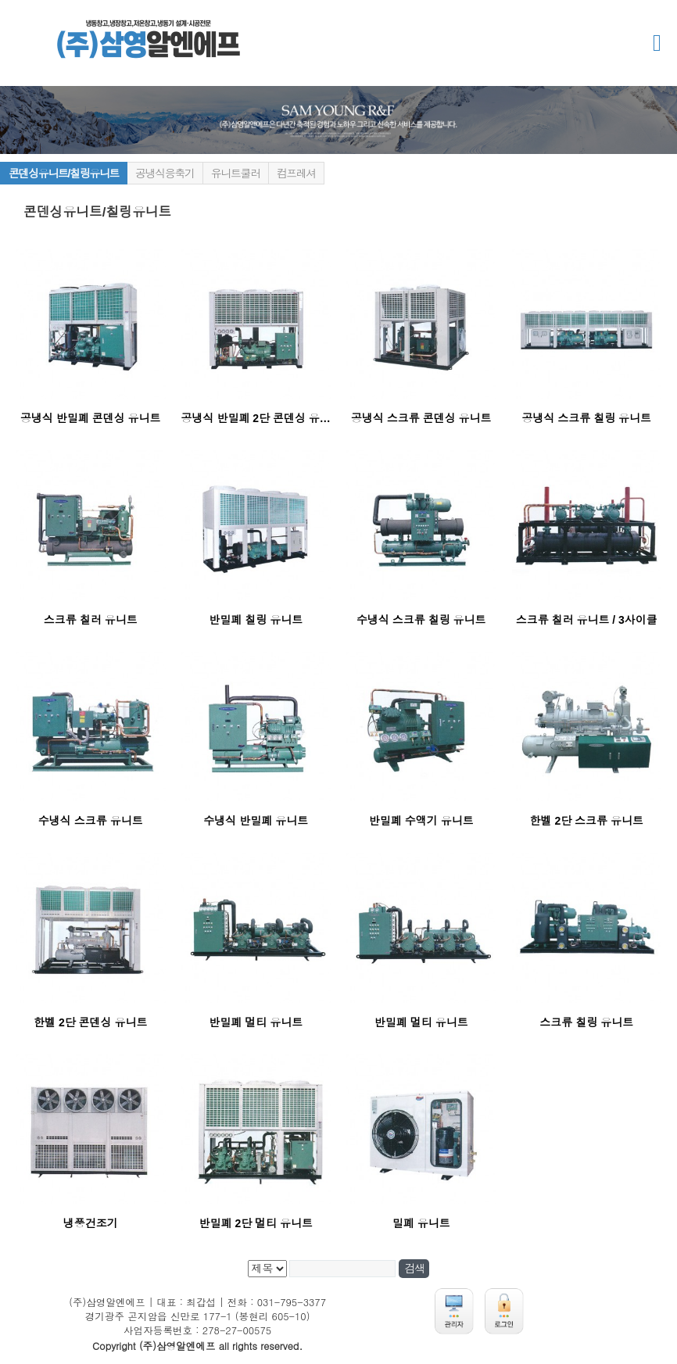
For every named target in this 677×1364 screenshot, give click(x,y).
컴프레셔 (296, 173)
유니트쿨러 (235, 173)
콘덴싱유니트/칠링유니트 (64, 173)
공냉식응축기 (165, 173)
